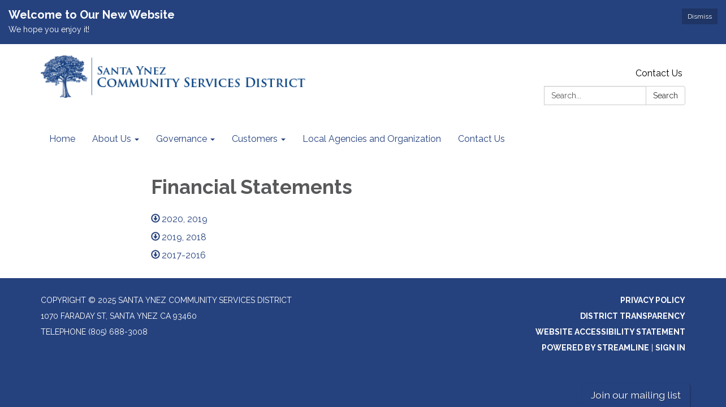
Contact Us (659, 73)
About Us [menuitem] (111, 138)
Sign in (670, 347)
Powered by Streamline (595, 347)
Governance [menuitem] (181, 138)
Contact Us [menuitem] (481, 138)
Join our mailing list (636, 395)
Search (665, 95)
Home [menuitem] (62, 138)
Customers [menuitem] (255, 138)
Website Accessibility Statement (610, 331)
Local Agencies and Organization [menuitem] (371, 138)
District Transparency (632, 316)
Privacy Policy (652, 300)
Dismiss (700, 16)
